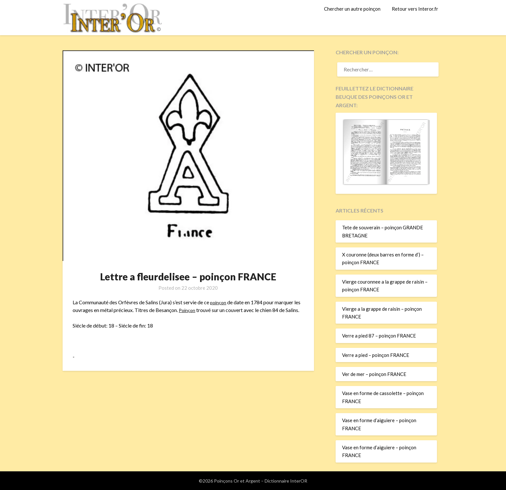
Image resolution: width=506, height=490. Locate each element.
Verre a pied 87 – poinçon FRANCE (379, 336)
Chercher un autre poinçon (352, 9)
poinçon (219, 302)
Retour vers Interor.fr (415, 9)
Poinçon (188, 310)
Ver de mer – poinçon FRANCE (374, 374)
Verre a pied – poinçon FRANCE (375, 355)
